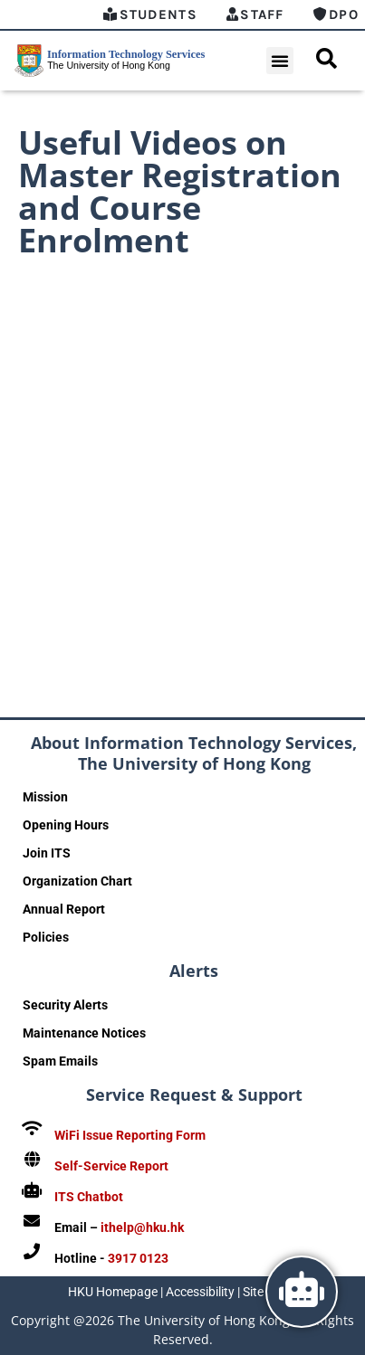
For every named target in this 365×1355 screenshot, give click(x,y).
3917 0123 (138, 1258)
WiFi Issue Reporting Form (130, 1135)
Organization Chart (77, 881)
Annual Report (64, 909)
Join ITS (47, 853)
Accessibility (200, 1291)
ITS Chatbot (88, 1196)
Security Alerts (65, 1005)
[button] (279, 60)
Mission (45, 797)
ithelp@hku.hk (142, 1227)
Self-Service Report (111, 1166)
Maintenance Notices (84, 1033)
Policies (46, 937)
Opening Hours (66, 825)
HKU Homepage (113, 1291)
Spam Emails (60, 1061)
